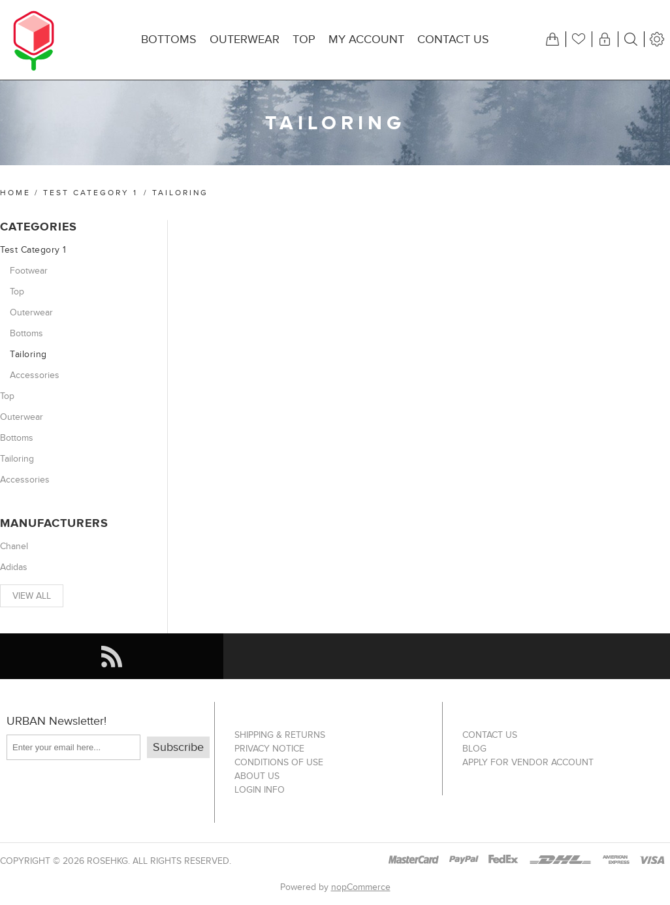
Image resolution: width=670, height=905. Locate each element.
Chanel (14, 546)
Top (17, 291)
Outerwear (31, 312)
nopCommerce (361, 887)
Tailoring (28, 354)
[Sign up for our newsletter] (73, 747)
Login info (259, 789)
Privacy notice (269, 748)
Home (15, 192)
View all (31, 595)
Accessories (34, 375)
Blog (474, 748)
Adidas (13, 567)
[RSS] (111, 656)
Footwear (29, 270)
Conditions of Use (278, 762)
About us (256, 776)
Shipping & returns (279, 734)
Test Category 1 (90, 192)
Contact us (489, 734)
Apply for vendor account (528, 762)
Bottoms (26, 333)
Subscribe (178, 747)
